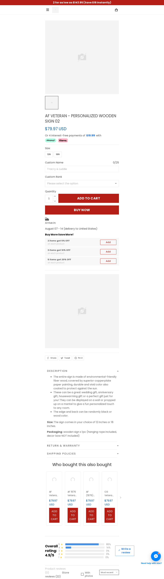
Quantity (50, 191)
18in (58, 154)
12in (49, 154)
